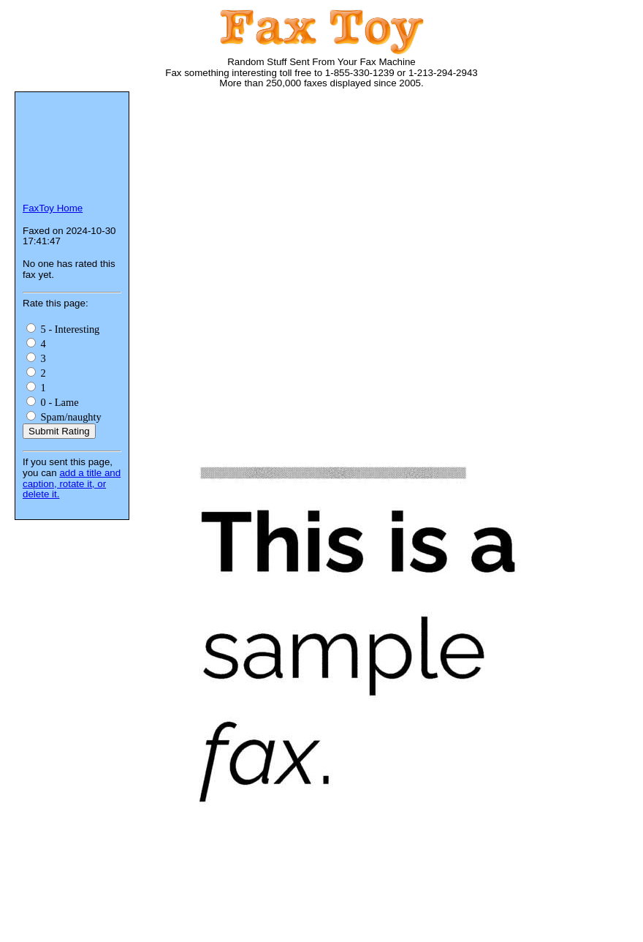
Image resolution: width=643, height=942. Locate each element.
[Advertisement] (394, 215)
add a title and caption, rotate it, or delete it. (72, 483)
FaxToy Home (53, 208)
